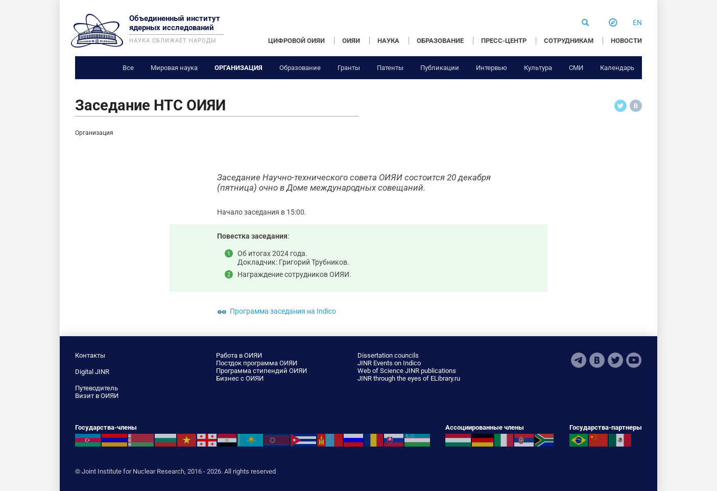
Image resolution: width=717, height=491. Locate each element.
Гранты (349, 68)
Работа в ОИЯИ (239, 355)
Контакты (90, 355)
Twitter (615, 360)
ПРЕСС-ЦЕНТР (504, 40)
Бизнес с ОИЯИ (240, 378)
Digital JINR (92, 372)
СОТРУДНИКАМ (568, 40)
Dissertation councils (388, 355)
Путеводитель (96, 388)
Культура (538, 68)
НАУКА (388, 40)
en (637, 22)
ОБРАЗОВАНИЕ (440, 40)
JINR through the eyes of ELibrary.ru (408, 378)
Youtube (634, 360)
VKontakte (597, 360)
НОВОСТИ (626, 40)
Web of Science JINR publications (406, 371)
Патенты (390, 68)
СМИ (576, 68)
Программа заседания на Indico (283, 311)
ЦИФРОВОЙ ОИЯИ (296, 40)
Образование (300, 68)
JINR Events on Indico (389, 363)
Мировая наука (174, 68)
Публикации (439, 68)
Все (128, 68)
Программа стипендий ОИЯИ (261, 371)
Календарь (617, 68)
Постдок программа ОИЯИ (256, 363)
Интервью (491, 68)
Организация (238, 68)
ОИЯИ (351, 40)
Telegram (578, 360)
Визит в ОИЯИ (96, 396)
